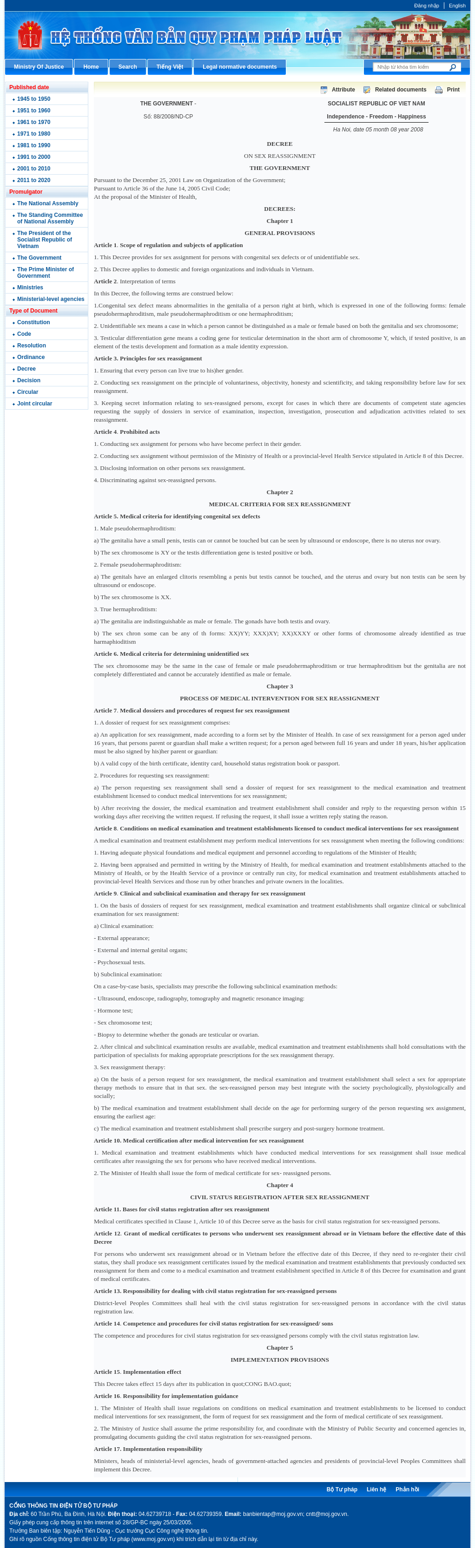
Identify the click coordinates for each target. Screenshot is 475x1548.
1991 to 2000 (33, 157)
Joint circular (34, 403)
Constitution (33, 322)
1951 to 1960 (33, 110)
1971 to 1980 (33, 134)
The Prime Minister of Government (45, 272)
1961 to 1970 (33, 122)
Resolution (31, 345)
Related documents (401, 89)
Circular (27, 392)
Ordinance (31, 357)
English (457, 5)
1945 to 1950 (33, 99)
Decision (28, 380)
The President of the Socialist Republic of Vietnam (44, 239)
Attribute (343, 89)
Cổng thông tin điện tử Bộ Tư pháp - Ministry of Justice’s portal (237, 35)
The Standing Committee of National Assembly (50, 218)
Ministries (30, 287)
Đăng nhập (426, 5)
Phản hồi (407, 1489)
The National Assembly (48, 203)
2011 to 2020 (33, 180)
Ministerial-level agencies (51, 299)
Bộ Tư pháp (342, 1489)
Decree (26, 369)
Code (24, 334)
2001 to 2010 (33, 168)
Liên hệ (376, 1489)
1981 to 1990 (33, 145)
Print (453, 89)
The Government (39, 258)
